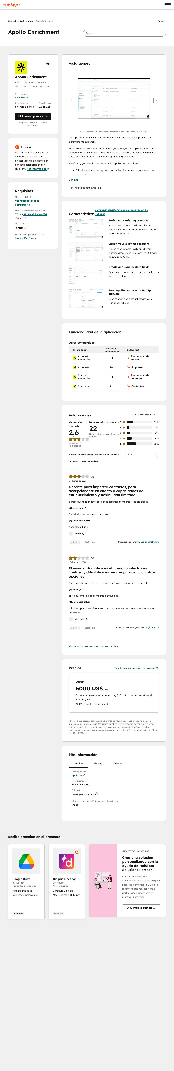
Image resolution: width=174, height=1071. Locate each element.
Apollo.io (22, 97)
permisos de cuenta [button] (35, 213)
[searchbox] (124, 33)
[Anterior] (71, 100)
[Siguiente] (156, 100)
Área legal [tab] (119, 765)
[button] (162, 21)
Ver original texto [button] (150, 542)
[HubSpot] (11, 4)
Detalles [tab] (78, 765)
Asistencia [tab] (98, 765)
